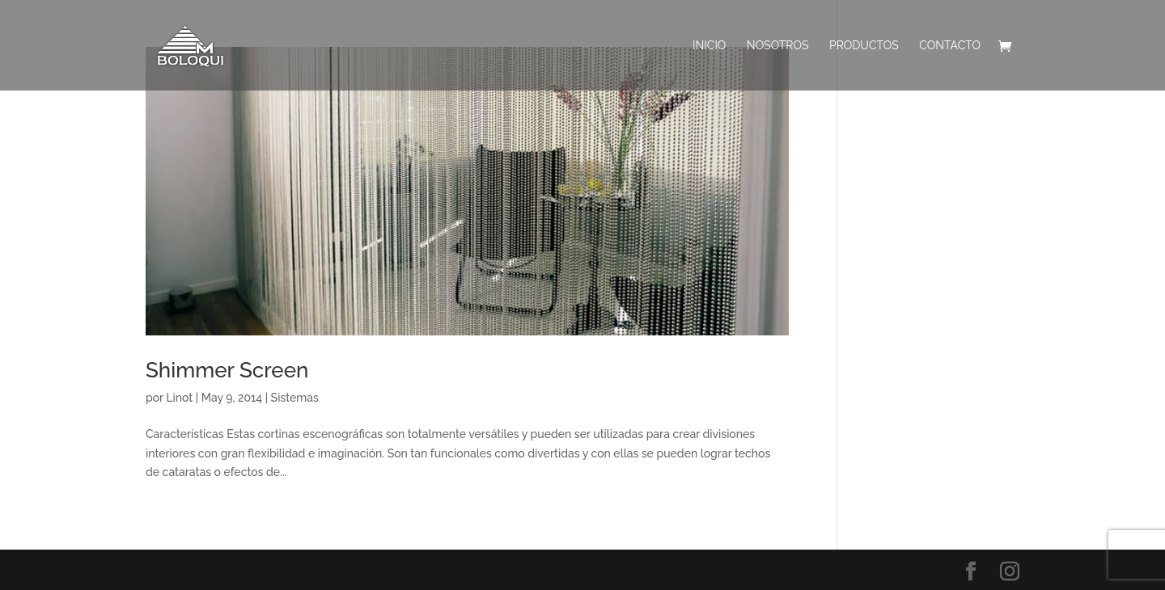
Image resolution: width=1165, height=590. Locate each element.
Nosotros (778, 46)
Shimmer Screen (227, 370)
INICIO (709, 46)
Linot (179, 397)
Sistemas (295, 397)
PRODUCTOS (864, 46)
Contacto (950, 46)
